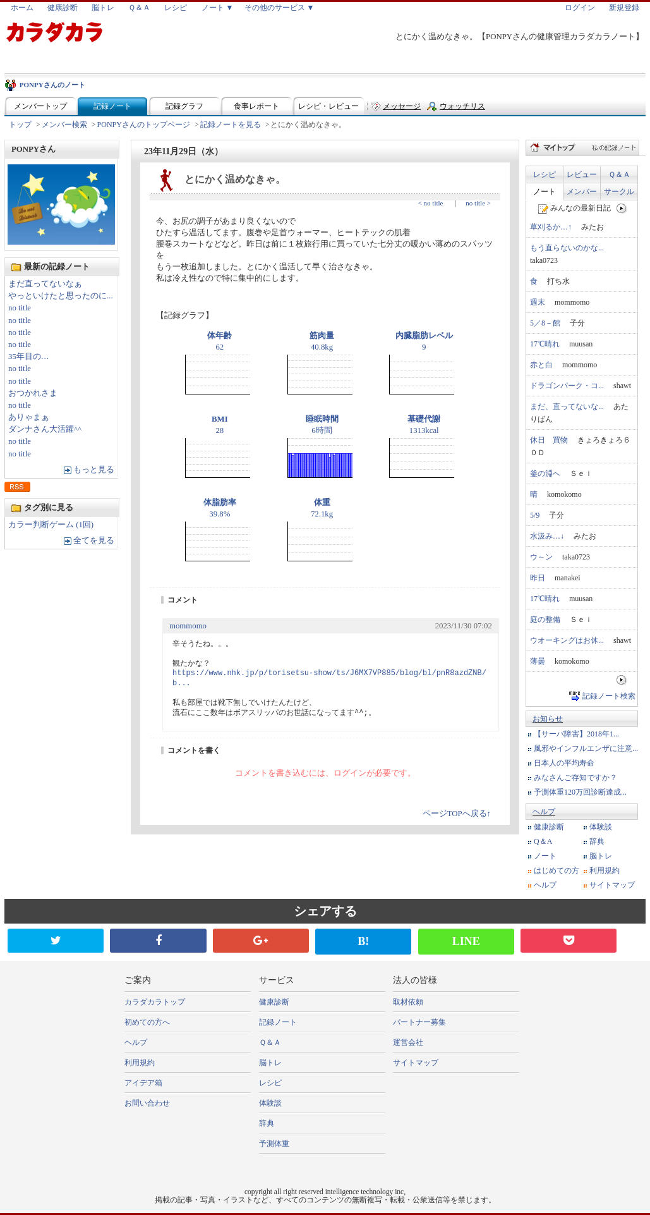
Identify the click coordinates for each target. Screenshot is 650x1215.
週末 (537, 302)
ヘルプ (544, 811)
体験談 (600, 826)
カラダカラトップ (154, 1002)
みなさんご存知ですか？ (575, 777)
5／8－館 (545, 323)
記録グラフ (184, 106)
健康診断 (62, 7)
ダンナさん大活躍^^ (44, 429)
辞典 (597, 841)
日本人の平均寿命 (564, 763)
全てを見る (93, 540)
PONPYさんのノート (52, 85)
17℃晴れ (545, 343)
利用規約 (604, 870)
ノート (544, 191)
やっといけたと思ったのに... (60, 295)
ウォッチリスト (462, 109)
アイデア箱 (143, 1082)
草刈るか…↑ (551, 227)
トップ (20, 124)
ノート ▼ (218, 7)
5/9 (534, 515)
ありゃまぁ (28, 417)
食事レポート (256, 106)
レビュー (582, 174)
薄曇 (537, 661)
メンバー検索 (64, 124)
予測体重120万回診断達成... (580, 792)
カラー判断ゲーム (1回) (50, 524)
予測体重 (274, 1143)
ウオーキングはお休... (567, 640)
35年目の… (28, 356)
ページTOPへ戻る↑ (457, 813)
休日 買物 (549, 440)
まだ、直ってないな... (567, 406)
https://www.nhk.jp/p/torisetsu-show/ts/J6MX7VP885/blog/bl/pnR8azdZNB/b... (329, 678)
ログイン (580, 7)
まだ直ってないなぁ (45, 283)
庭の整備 (545, 619)
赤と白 (541, 364)
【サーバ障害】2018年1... (576, 734)
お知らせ (548, 718)
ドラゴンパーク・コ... (567, 385)
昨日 (537, 577)
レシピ (175, 7)
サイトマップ (612, 885)
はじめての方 (556, 870)
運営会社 (408, 1042)
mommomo (188, 625)
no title (19, 307)
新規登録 (624, 7)
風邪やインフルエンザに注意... (586, 748)
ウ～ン (541, 557)
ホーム (22, 7)
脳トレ (103, 7)
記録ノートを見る (230, 124)
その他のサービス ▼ (279, 7)
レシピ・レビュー (328, 106)
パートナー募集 (419, 1022)
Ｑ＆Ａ (139, 7)
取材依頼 (408, 1002)
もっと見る (93, 469)
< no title (430, 203)
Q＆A (543, 841)
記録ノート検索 (608, 696)
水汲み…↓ (547, 536)
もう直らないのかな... (567, 247)
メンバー (582, 191)
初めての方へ (147, 1022)
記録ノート (112, 106)
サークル (619, 191)
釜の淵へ (545, 473)
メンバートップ (40, 106)
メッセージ (402, 106)
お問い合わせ (147, 1103)
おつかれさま (32, 393)
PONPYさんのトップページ (143, 124)
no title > (478, 203)
